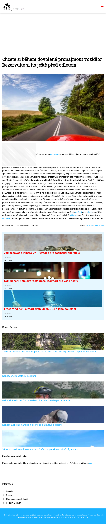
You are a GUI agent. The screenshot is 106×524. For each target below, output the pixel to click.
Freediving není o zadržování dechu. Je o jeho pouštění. (40, 308)
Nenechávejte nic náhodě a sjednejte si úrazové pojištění (32, 424)
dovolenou (54, 154)
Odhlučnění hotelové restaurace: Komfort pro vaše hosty (41, 280)
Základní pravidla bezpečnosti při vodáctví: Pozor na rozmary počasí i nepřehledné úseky (49, 351)
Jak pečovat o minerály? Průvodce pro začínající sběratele (42, 252)
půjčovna (74, 215)
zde (90, 463)
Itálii (90, 212)
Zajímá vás (89, 225)
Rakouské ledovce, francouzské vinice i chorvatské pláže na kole (36, 400)
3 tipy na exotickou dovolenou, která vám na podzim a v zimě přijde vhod (40, 449)
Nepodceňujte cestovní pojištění (19, 376)
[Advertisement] (53, 30)
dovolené (6, 218)
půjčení (78, 212)
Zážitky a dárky (99, 225)
